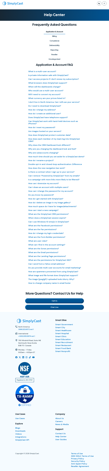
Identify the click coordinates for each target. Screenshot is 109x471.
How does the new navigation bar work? (46, 168)
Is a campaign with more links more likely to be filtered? (53, 179)
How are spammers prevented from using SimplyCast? (53, 271)
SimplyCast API (22, 440)
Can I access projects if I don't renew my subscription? (53, 79)
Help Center (60, 436)
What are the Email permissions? (43, 252)
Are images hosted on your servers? (44, 131)
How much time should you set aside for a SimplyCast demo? (56, 156)
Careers (59, 421)
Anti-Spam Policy (79, 463)
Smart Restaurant (63, 345)
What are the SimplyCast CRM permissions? (48, 214)
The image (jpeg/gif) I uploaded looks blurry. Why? (51, 279)
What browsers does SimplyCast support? (47, 83)
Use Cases (20, 418)
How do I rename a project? (41, 160)
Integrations (20, 437)
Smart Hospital (62, 333)
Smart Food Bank (63, 348)
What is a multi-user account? (42, 71)
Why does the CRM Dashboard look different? (49, 145)
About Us (59, 418)
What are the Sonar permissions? (43, 248)
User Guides (61, 439)
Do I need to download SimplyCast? (44, 106)
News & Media (62, 424)
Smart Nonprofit (62, 351)
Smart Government (64, 324)
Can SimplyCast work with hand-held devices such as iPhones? (53, 122)
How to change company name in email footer (49, 283)
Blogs (17, 428)
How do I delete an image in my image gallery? (49, 202)
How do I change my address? (42, 109)
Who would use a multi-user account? (45, 90)
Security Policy (78, 461)
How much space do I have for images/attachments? (52, 206)
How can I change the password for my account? (50, 191)
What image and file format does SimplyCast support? (53, 275)
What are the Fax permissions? (42, 229)
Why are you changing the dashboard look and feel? (52, 149)
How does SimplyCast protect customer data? (49, 135)
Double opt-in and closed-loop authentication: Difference (55, 164)
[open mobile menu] (104, 3)
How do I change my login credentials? (46, 233)
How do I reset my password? (41, 127)
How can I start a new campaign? (43, 210)
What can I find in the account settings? (46, 244)
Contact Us (60, 433)
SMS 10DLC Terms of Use (82, 456)
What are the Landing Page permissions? (47, 256)
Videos (18, 434)
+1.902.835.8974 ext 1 (26, 336)
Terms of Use (77, 453)
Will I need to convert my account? (44, 94)
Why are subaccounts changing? (43, 152)
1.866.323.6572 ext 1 (26, 329)
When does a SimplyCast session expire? (47, 218)
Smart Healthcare (63, 330)
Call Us (54, 301)
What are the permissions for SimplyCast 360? (49, 260)
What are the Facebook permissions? (45, 225)
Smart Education (63, 339)
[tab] (54, 31)
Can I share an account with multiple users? (48, 187)
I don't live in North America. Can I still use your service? (54, 102)
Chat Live (54, 307)
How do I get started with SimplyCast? (45, 198)
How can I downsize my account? (43, 183)
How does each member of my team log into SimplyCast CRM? (54, 140)
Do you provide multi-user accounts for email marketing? (54, 267)
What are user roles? (37, 241)
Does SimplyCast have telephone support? (48, 117)
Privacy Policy (77, 458)
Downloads (20, 431)
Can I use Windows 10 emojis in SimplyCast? (48, 221)
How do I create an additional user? (44, 113)
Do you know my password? (41, 195)
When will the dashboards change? (44, 86)
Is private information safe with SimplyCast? (48, 75)
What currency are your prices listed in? (46, 98)
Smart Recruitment (64, 342)
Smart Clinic (61, 336)
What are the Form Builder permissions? (46, 237)
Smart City (60, 327)
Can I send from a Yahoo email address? (46, 264)
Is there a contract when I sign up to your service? (51, 172)
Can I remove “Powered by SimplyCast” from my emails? (54, 175)
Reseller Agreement (80, 466)
